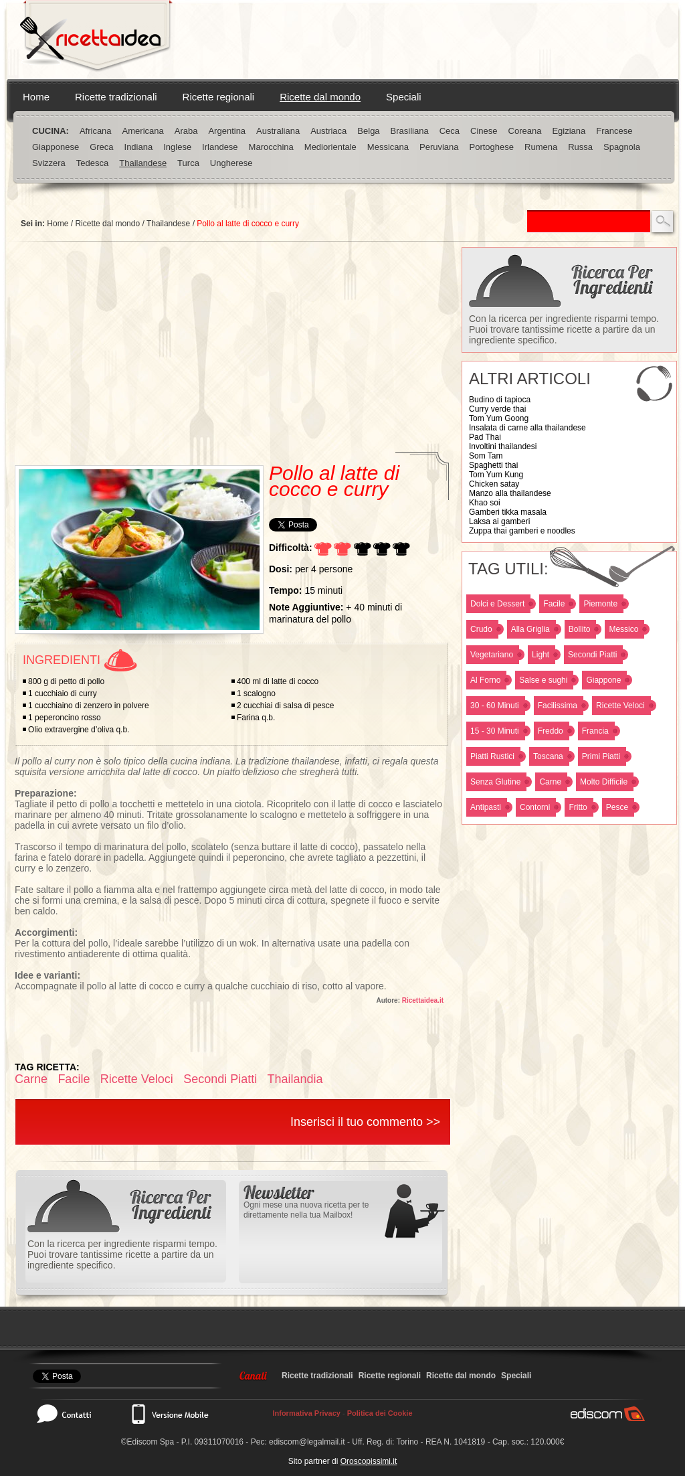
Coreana (525, 131)
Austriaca (328, 131)
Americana (143, 131)
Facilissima (557, 705)
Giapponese (55, 147)
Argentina (227, 131)
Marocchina (271, 147)
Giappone (603, 680)
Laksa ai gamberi (499, 521)
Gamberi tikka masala (508, 512)
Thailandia (295, 1079)
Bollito (580, 629)
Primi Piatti (601, 756)
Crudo (481, 629)
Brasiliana (410, 131)
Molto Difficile (603, 782)
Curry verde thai (497, 409)
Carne (550, 782)
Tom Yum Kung (496, 474)
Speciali (403, 96)
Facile (554, 603)
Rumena (540, 147)
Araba (186, 131)
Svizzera (49, 163)
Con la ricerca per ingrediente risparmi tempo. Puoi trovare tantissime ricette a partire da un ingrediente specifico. (564, 329)
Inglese (177, 147)
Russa (580, 147)
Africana (96, 131)
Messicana (388, 147)
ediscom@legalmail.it (307, 1442)
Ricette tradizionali (116, 96)
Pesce (617, 807)
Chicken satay (494, 484)
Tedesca (92, 163)
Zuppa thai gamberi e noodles (522, 531)
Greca (101, 147)
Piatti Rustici (492, 756)
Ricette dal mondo (320, 96)
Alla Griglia (530, 629)
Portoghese (492, 147)
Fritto (578, 807)
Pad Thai (485, 437)
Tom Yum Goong (498, 418)
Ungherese (231, 163)
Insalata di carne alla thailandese (527, 427)
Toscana (548, 756)
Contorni (535, 807)
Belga (368, 131)
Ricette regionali (219, 96)
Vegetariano (491, 654)
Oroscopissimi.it (368, 1461)
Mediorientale (330, 147)
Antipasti (485, 807)
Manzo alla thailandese (510, 493)
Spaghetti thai (493, 465)
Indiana (138, 147)
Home (36, 96)
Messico (623, 629)
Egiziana (568, 131)
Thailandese (143, 163)
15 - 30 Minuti (494, 731)
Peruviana (439, 147)
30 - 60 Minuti (494, 705)
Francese (614, 131)
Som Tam (485, 456)
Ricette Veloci (620, 705)
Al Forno (485, 680)
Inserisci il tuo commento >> (365, 1122)
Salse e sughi (543, 680)
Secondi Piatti (592, 654)
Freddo (550, 731)
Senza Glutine (495, 782)
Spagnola (621, 147)
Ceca (449, 131)
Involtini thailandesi (502, 446)
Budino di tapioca (499, 399)
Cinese (483, 131)
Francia (595, 731)
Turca (188, 163)
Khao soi (484, 502)
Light (540, 654)
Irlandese (219, 147)
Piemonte (600, 603)
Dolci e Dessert (497, 603)
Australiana (278, 131)
